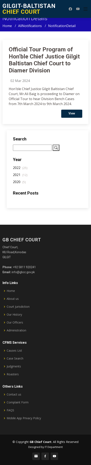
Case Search (15, 358)
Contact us (14, 394)
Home (7, 26)
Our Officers (15, 322)
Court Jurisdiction (18, 306)
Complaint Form (18, 402)
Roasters (13, 374)
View (72, 115)
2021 (20, 176)
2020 (19, 183)
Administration (16, 330)
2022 (20, 169)
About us (13, 298)
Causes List (14, 350)
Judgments (14, 366)
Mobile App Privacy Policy (24, 418)
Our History (14, 314)
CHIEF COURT (28, 8)
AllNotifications (30, 26)
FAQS (10, 410)
